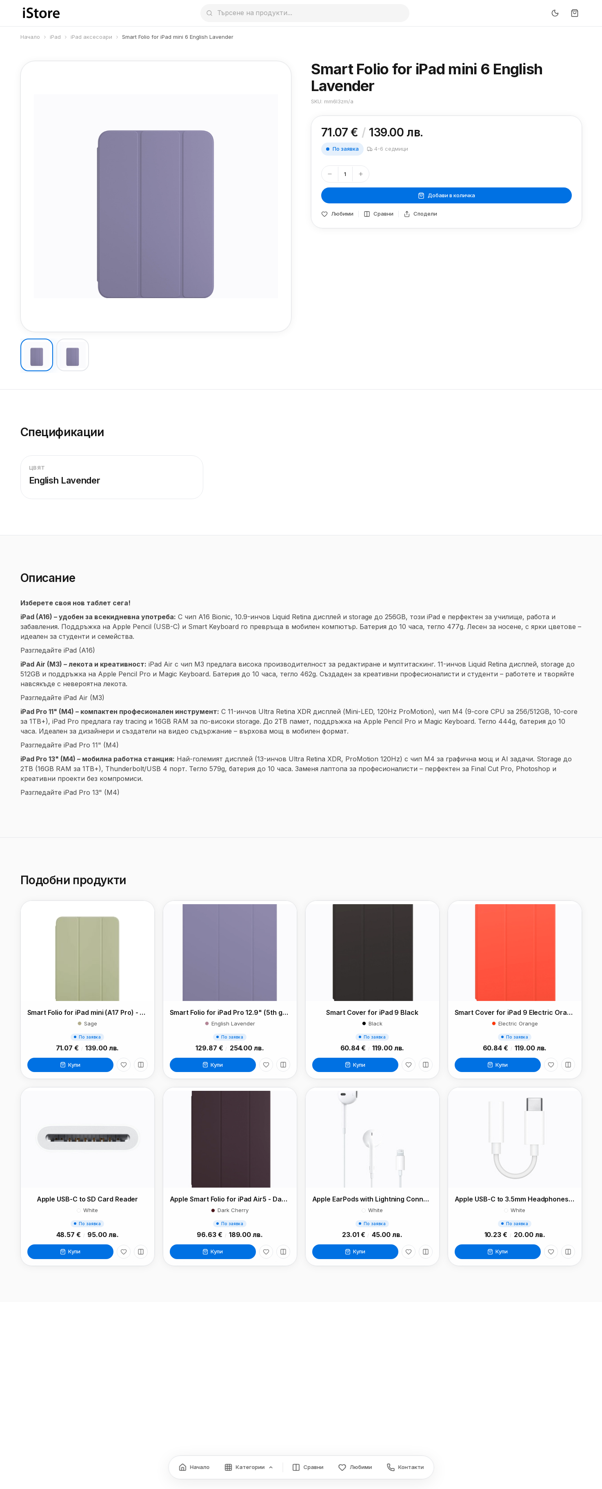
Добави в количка (446, 195)
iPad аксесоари (91, 36)
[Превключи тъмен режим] (555, 13)
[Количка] (574, 13)
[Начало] (194, 1467)
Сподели (420, 213)
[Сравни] (141, 1068)
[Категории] (249, 1467)
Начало (30, 36)
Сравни (378, 213)
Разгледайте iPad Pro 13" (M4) (70, 801)
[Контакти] (405, 1467)
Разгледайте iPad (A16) (57, 659)
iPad (55, 36)
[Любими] (124, 1068)
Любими (337, 213)
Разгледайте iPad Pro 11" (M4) (69, 754)
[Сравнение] (307, 1467)
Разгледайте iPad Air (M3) (62, 706)
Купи (70, 1067)
